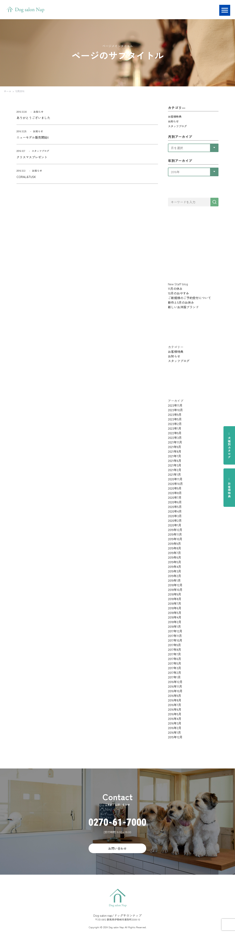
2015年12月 (175, 737)
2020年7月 (175, 497)
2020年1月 (174, 525)
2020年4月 (175, 511)
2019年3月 (174, 571)
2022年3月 (175, 437)
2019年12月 (175, 529)
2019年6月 (174, 557)
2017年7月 (174, 654)
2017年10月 (175, 640)
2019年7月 (174, 552)
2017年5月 (174, 663)
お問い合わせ (117, 848)
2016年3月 (174, 723)
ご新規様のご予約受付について (189, 297)
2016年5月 (174, 714)
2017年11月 (175, 635)
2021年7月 (174, 456)
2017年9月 (174, 645)
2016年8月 (174, 700)
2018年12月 (175, 585)
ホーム (7, 91)
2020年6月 (175, 502)
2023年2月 (175, 423)
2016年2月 (174, 727)
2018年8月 (174, 598)
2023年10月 (175, 410)
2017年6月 (174, 658)
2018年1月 (174, 626)
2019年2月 (174, 575)
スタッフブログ (177, 126)
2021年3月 (174, 465)
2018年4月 (174, 617)
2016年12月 (175, 681)
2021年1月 (174, 474)
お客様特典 (229, 487)
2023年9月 (175, 414)
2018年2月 (174, 622)
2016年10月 (175, 691)
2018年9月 (174, 594)
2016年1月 (174, 732)
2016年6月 (174, 709)
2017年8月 (174, 649)
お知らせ (173, 121)
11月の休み (175, 288)
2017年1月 (174, 677)
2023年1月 (174, 428)
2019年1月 (174, 580)
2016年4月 (174, 718)
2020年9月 (175, 488)
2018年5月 (174, 612)
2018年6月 (174, 608)
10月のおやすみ (178, 293)
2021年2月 (174, 469)
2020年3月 (175, 516)
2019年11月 (175, 534)
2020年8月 (175, 492)
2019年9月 (174, 543)
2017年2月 (174, 672)
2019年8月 (174, 548)
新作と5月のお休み (181, 302)
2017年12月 (175, 631)
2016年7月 (174, 704)
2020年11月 (175, 479)
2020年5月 (175, 506)
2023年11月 (175, 405)
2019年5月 (174, 562)
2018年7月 (174, 603)
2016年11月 (175, 686)
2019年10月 (175, 539)
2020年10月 (175, 483)
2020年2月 (175, 520)
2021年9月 (174, 446)
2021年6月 (174, 460)
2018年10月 (175, 589)
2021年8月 (174, 451)
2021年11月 (175, 442)
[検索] (214, 202)
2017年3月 (174, 668)
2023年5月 (175, 419)
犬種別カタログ (229, 445)
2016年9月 (174, 695)
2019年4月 (174, 566)
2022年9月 (175, 433)
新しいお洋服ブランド (183, 307)
